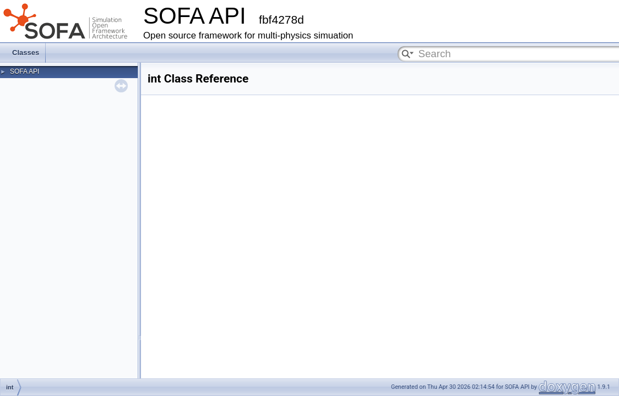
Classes (25, 52)
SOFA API (24, 71)
